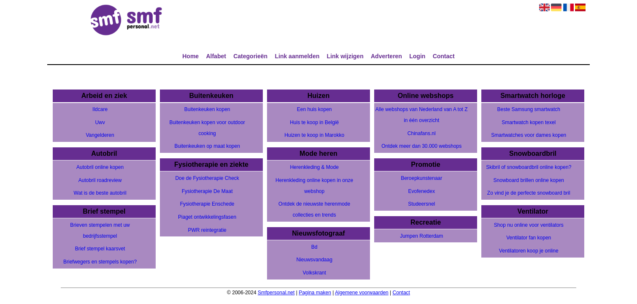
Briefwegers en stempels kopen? (100, 262)
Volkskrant (314, 273)
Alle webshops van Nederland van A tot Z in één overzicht (421, 114)
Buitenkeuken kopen (207, 109)
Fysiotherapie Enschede (207, 204)
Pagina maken (315, 293)
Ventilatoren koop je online (529, 251)
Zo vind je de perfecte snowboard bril (528, 193)
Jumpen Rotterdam (421, 236)
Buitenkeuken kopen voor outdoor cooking (207, 127)
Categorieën (250, 56)
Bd (314, 247)
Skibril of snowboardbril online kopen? (528, 167)
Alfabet (216, 56)
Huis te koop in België (314, 122)
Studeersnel (421, 204)
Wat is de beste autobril (100, 193)
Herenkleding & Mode (314, 167)
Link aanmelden (297, 56)
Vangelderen (100, 135)
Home (190, 56)
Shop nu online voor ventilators (529, 225)
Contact (444, 56)
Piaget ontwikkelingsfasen (207, 217)
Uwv (100, 122)
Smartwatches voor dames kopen (528, 135)
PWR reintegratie (207, 230)
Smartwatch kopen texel (529, 122)
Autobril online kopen (100, 167)
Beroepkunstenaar (421, 178)
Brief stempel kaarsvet (100, 249)
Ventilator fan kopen (528, 238)
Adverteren (386, 56)
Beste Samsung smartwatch (528, 109)
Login (417, 56)
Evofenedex (421, 191)
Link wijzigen (345, 56)
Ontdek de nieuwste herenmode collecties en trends (314, 209)
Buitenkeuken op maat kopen (207, 146)
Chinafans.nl (422, 133)
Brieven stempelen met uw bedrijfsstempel (100, 230)
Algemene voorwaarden (362, 293)
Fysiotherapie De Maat (207, 191)
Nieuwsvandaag (314, 260)
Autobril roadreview (100, 180)
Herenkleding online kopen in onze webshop (314, 185)
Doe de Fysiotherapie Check (207, 178)
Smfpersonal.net (276, 293)
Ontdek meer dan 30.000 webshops (421, 146)
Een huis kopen (314, 109)
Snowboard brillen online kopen (529, 180)
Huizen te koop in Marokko (314, 135)
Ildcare (100, 109)
